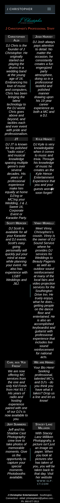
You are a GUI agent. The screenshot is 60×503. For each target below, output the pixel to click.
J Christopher (20, 9)
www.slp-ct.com (45, 482)
